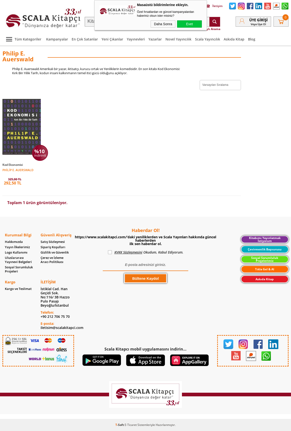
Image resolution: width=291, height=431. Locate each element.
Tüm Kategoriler (22, 39)
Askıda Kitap (234, 39)
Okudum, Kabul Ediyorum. (145, 252)
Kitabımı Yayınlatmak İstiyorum (265, 239)
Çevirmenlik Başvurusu (265, 249)
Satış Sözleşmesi (53, 242)
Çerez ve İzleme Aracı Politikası (52, 260)
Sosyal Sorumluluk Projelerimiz (264, 259)
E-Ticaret (131, 425)
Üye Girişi (258, 19)
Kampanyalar (57, 39)
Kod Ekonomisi (12, 164)
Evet (189, 24)
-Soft (120, 425)
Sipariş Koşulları (53, 247)
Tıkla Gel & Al (264, 269)
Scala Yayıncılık (207, 39)
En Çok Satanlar (85, 39)
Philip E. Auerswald (18, 170)
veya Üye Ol (258, 24)
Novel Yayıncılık (178, 39)
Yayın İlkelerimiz (17, 247)
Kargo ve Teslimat (18, 289)
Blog (251, 39)
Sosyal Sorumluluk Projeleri (19, 269)
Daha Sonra (163, 24)
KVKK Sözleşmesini (128, 252)
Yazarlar (155, 39)
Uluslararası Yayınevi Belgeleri (18, 260)
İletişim (214, 6)
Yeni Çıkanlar (112, 39)
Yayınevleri (136, 39)
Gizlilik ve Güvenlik (55, 252)
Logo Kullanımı (16, 252)
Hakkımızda (14, 242)
